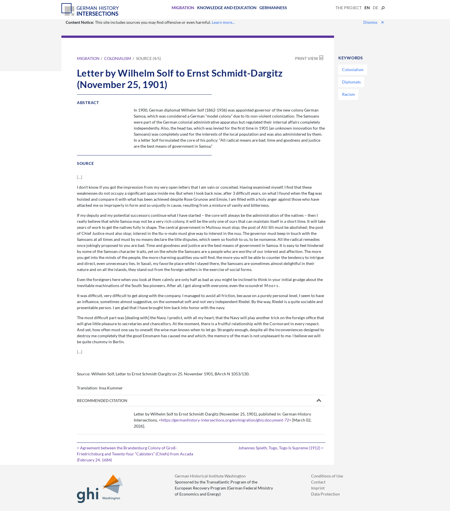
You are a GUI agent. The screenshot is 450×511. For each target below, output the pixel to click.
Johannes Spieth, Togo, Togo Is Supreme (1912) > (280, 447)
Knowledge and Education (227, 7)
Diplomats (351, 81)
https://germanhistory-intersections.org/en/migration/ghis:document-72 (225, 420)
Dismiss (373, 22)
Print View (306, 58)
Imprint (318, 487)
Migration (183, 7)
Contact (318, 481)
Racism (348, 94)
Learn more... (223, 22)
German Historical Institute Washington (210, 475)
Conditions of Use (327, 475)
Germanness (273, 7)
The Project (348, 7)
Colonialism (117, 58)
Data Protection (325, 494)
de (375, 7)
